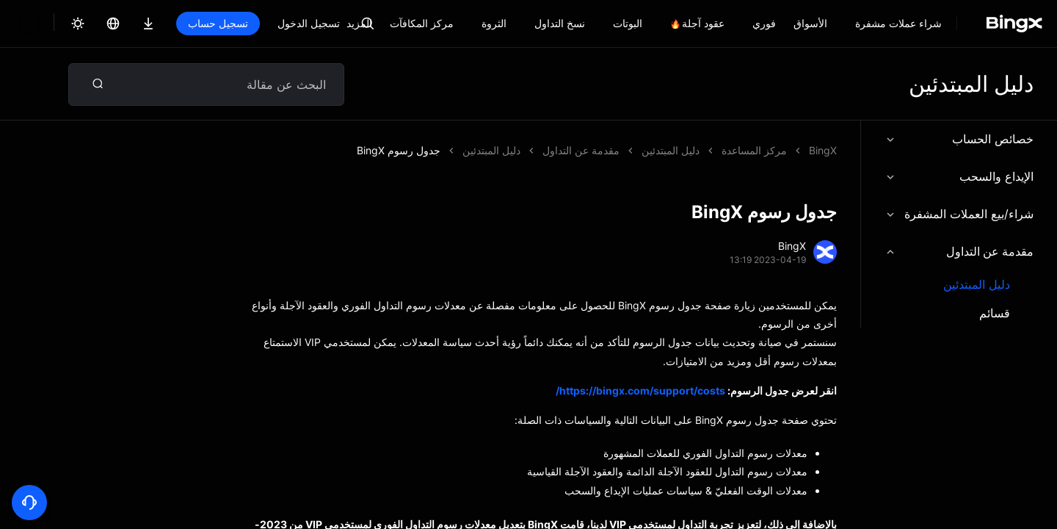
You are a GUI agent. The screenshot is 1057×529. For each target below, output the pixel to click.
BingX (823, 150)
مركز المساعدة (754, 150)
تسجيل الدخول (308, 23)
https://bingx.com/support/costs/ (640, 390)
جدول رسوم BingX (658, 150)
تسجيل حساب (218, 23)
